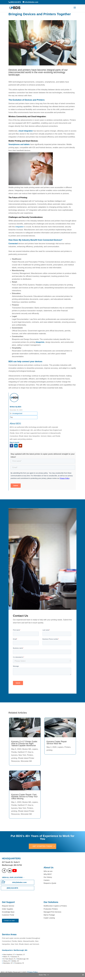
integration (19, 227)
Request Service (8, 906)
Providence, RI (19, 963)
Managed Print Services (52, 912)
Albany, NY (7, 961)
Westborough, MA (23, 959)
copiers (35, 749)
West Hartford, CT (9, 954)
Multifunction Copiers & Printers (55, 906)
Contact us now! (9, 921)
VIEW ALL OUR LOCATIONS (12, 878)
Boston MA (26, 749)
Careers (46, 880)
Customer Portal (8, 915)
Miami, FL (6, 957)
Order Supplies (7, 909)
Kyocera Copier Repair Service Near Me (57, 742)
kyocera (14, 755)
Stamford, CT (20, 954)
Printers (30, 755)
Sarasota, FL (15, 957)
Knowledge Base (8, 912)
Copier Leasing (49, 918)
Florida (14, 752)
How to (30, 752)
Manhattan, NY (8, 963)
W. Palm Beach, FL (9, 959)
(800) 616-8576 (15, 2)
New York (22, 755)
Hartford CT (22, 752)
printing (14, 758)
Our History (48, 877)
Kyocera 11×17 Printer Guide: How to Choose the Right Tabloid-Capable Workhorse (24, 743)
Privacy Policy (32, 972)
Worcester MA (26, 761)
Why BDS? (48, 874)
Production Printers (51, 909)
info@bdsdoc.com (19, 882)
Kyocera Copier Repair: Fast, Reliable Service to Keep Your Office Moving (24, 796)
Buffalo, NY (15, 961)
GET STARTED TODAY (42, 846)
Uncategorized (17, 413)
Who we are (48, 871)
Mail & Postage (49, 915)
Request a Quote (50, 883)
